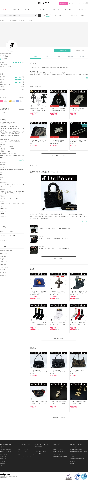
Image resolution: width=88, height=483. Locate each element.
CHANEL (52, 405)
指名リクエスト (80, 50)
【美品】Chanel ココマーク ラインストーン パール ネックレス (58, 403)
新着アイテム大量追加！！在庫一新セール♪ (47, 172)
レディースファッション (7, 235)
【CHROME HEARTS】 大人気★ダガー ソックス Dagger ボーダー (78, 293)
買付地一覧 (2, 463)
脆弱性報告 (72, 461)
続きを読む (85, 221)
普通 (10, 100)
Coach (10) (2, 269)
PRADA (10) (3, 272)
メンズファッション (6, 231)
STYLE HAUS (38, 453)
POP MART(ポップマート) (13, 193)
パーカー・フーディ (16, 184)
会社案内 (72, 463)
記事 (47, 56)
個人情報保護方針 (4, 477)
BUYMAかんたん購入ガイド (59, 451)
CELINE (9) (2, 275)
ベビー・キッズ (39, 9)
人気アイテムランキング (5, 449)
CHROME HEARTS (35, 112)
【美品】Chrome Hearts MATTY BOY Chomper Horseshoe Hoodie (58, 110)
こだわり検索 (82, 15)
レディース (16, 9)
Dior (31, 143)
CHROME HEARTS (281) (6, 250)
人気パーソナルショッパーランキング (26, 454)
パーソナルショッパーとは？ (24, 446)
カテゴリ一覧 (3, 458)
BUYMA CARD (38, 446)
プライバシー (73, 456)
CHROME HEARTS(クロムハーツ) (8, 191)
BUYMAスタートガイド (58, 449)
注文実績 (82, 56)
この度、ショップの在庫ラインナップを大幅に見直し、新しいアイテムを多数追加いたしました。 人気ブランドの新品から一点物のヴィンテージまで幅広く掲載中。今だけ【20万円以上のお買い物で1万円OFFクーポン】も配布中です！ (58, 216)
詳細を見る (21, 97)
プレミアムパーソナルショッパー (25, 456)
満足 (1, 100)
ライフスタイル (54, 9)
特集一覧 (2, 446)
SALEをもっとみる (59, 338)
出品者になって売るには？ (23, 449)
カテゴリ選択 (59, 15)
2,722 (5, 101)
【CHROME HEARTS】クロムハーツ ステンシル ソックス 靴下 (78, 324)
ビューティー (69, 9)
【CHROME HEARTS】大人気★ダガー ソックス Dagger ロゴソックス (38, 324)
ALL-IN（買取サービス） (40, 451)
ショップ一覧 (21, 458)
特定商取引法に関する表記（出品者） (78, 451)
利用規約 (72, 454)
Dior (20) (2, 259)
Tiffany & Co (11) (4, 267)
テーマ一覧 (2, 461)
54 (21, 101)
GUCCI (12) (3, 264)
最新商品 (70, 56)
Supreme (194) (3, 253)
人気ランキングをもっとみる (58, 155)
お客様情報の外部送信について (77, 458)
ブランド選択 (70, 15)
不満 (17, 100)
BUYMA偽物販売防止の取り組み (60, 456)
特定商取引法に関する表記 (76, 449)
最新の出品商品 (3, 454)
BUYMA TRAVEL (39, 448)
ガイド (54, 446)
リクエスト (82, 9)
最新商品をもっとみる (59, 417)
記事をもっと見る (58, 258)
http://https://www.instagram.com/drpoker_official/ (11, 169)
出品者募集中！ (63, 3)
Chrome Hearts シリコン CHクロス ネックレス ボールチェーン (38, 110)
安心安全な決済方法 (57, 454)
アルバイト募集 (73, 446)
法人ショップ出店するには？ (24, 451)
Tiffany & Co (73, 143)
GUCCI (32, 373)
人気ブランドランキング (5, 451)
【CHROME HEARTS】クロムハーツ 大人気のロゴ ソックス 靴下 (58, 324)
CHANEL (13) (3, 261)
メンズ (27, 9)
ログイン (71, 3)
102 (13, 101)
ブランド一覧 (3, 456)
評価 (59, 56)
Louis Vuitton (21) (4, 256)
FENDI (71, 373)
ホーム (35, 56)
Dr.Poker (4, 56)
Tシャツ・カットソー (5, 184)
